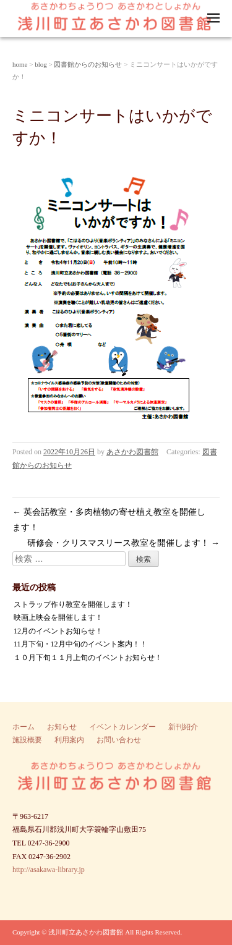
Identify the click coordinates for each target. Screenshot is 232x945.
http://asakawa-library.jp (48, 869)
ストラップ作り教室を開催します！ (73, 604)
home (19, 64)
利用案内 (69, 739)
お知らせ (62, 727)
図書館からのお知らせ (88, 64)
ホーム (23, 727)
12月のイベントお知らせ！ (58, 631)
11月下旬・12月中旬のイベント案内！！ (80, 644)
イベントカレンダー (122, 727)
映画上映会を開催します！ (58, 617)
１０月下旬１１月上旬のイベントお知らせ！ (88, 657)
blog (41, 64)
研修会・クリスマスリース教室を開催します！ (123, 543)
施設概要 (27, 739)
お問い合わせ (119, 739)
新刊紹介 (183, 727)
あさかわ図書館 (132, 451)
